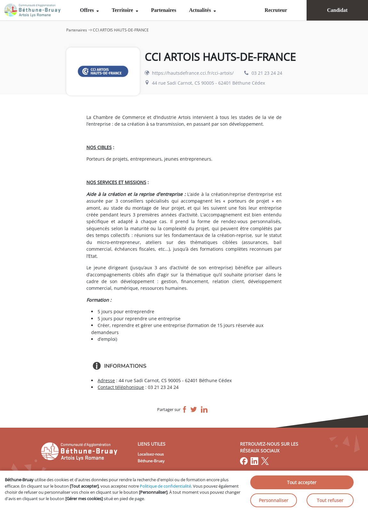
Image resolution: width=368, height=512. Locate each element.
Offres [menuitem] (87, 10)
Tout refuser (330, 500)
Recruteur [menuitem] (276, 10)
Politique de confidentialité (165, 486)
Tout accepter (301, 482)
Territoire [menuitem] (123, 10)
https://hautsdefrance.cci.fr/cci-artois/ (193, 73)
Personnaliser (273, 500)
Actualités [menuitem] (200, 10)
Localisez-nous (151, 454)
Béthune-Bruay (151, 461)
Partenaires (163, 10)
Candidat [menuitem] (337, 10)
